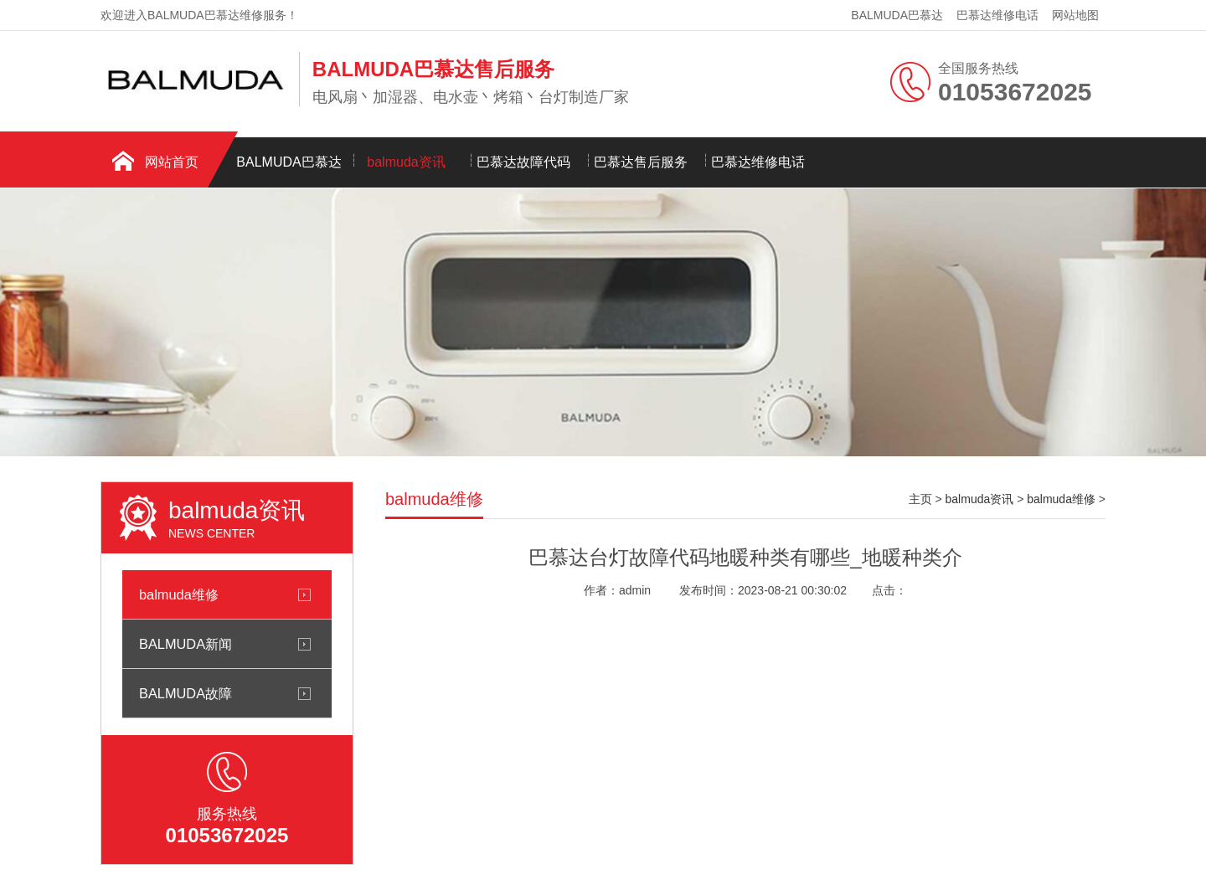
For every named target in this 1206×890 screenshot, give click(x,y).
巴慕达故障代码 (523, 162)
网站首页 (171, 162)
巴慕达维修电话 (997, 15)
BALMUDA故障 (185, 693)
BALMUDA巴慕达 (897, 15)
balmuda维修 (179, 594)
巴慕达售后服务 (641, 162)
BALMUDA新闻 (185, 643)
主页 (920, 499)
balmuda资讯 (406, 162)
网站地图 (1075, 15)
